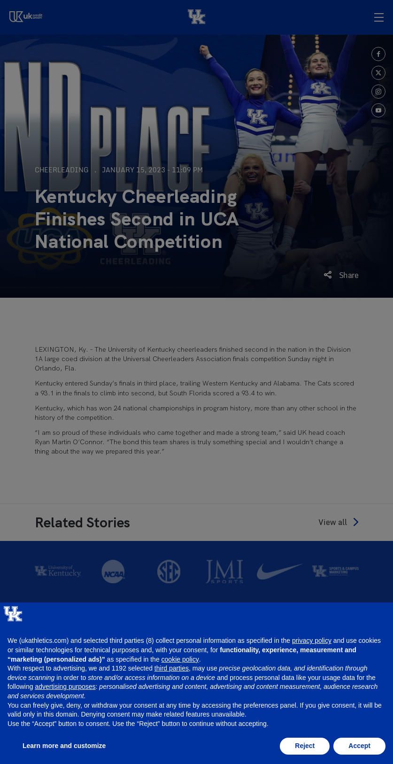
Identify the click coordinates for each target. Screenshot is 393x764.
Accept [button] (359, 745)
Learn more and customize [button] (64, 745)
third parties (171, 668)
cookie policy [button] (180, 659)
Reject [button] (305, 745)
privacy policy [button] (311, 640)
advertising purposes (65, 686)
